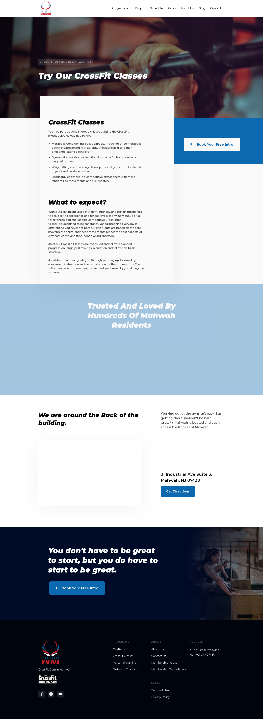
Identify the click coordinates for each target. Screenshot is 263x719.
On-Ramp (119, 649)
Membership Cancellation (168, 669)
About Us (187, 8)
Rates (172, 8)
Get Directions (178, 491)
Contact (215, 8)
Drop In (140, 8)
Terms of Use (160, 690)
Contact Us (158, 656)
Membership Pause (164, 662)
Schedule (156, 8)
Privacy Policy (160, 697)
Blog (202, 8)
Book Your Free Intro (80, 588)
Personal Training (124, 662)
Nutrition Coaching (125, 669)
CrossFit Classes (123, 656)
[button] (119, 8)
